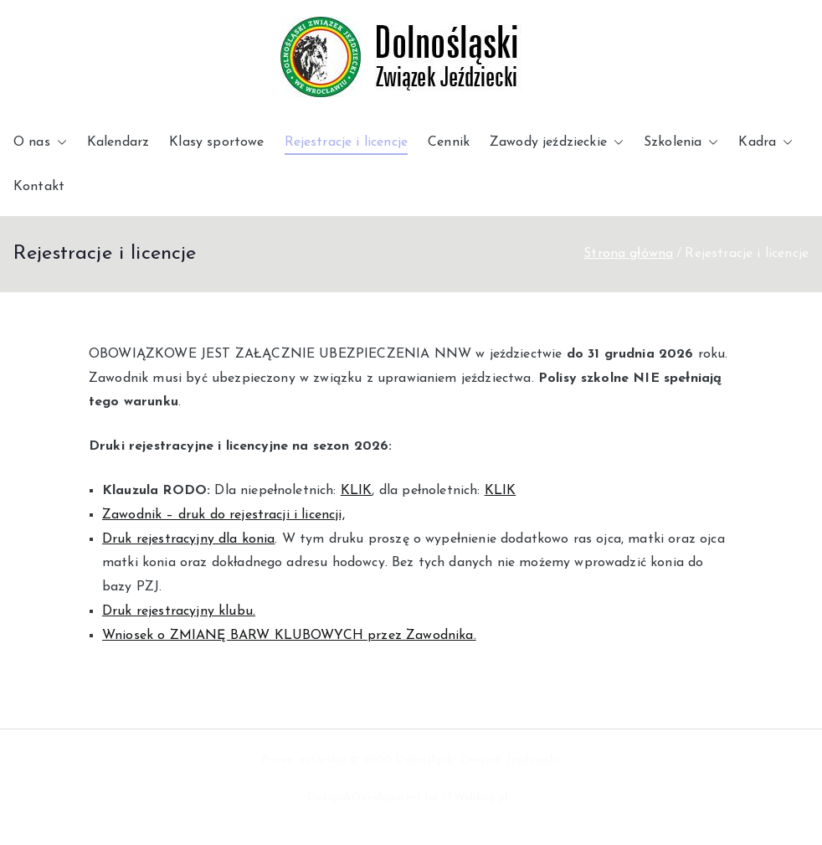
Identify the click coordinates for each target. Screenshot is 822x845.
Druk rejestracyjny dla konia (188, 539)
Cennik (449, 142)
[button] (58, 143)
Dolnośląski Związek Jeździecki (476, 760)
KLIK (356, 490)
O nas (40, 143)
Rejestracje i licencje (346, 142)
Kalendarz (118, 142)
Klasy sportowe (216, 142)
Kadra (765, 143)
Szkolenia (681, 143)
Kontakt (38, 186)
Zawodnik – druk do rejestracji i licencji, (223, 515)
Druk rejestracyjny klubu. (178, 611)
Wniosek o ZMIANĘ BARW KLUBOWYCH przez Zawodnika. (289, 635)
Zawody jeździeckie (557, 143)
